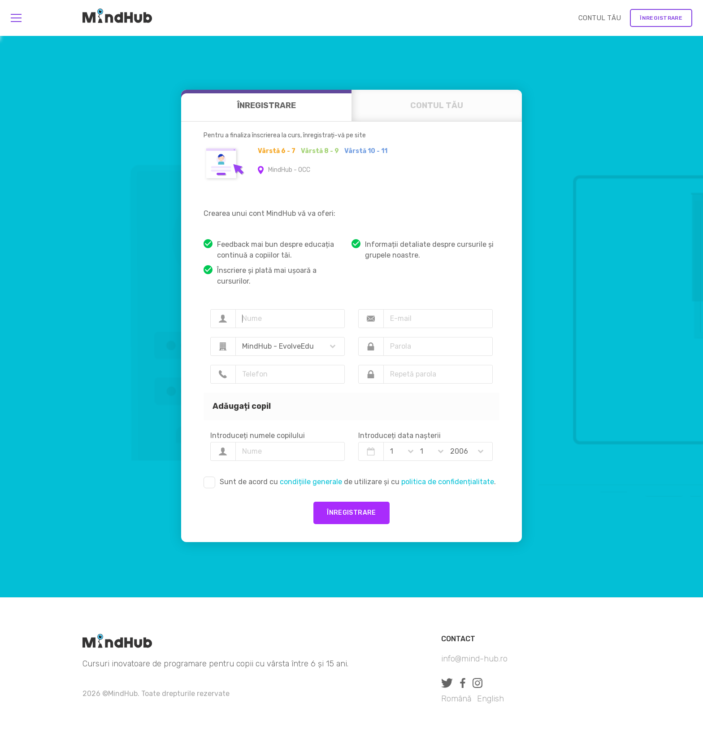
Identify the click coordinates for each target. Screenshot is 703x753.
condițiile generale (311, 481)
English (490, 699)
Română (456, 699)
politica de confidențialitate (447, 481)
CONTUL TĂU (599, 18)
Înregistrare (661, 18)
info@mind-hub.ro (474, 659)
